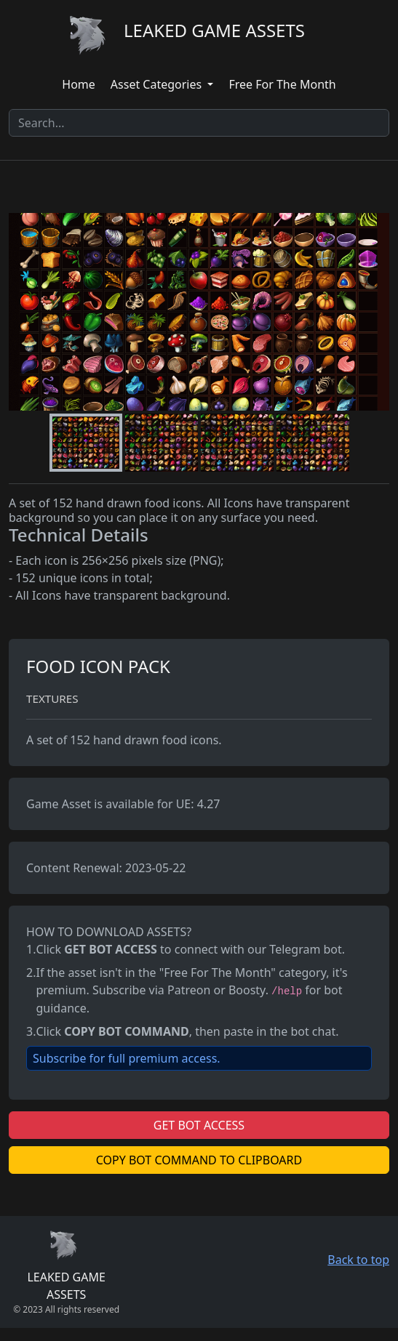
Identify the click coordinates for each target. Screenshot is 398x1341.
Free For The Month (281, 84)
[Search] (199, 123)
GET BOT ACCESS (199, 1125)
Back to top (358, 1260)
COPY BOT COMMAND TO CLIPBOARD (199, 1160)
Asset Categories (158, 84)
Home (78, 84)
